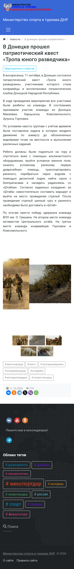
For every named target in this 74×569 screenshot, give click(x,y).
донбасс (43, 465)
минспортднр (15, 364)
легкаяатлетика (17, 473)
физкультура (17, 514)
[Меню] (8, 29)
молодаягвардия (17, 377)
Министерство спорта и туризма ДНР (29, 553)
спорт (14, 504)
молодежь (57, 483)
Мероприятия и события (20, 68)
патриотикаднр (42, 377)
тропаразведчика (53, 364)
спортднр (36, 504)
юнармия (37, 370)
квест (32, 364)
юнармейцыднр (16, 370)
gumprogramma (17, 464)
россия (42, 494)
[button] (20, 340)
